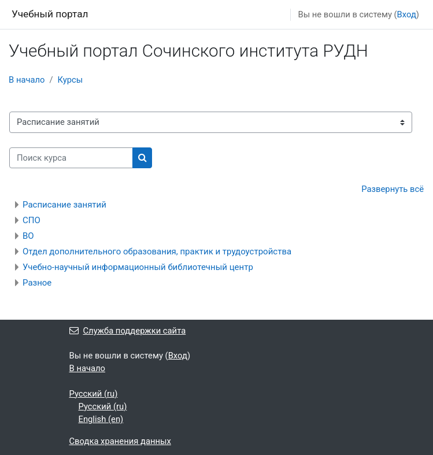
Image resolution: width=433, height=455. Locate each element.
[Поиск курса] (71, 157)
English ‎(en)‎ (101, 419)
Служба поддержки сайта (127, 330)
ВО (28, 236)
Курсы (70, 80)
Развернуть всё (392, 189)
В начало (27, 80)
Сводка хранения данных (120, 441)
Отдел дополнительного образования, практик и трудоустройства (157, 251)
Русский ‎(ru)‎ (93, 394)
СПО (31, 220)
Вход (406, 14)
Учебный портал (50, 14)
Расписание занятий (64, 204)
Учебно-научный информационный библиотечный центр (138, 267)
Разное (37, 283)
